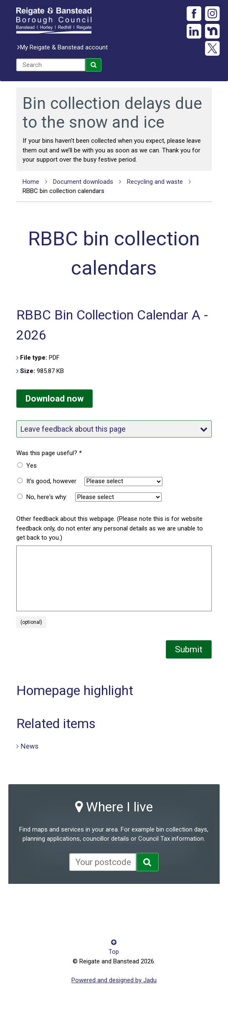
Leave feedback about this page (114, 429)
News (29, 745)
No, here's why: (46, 497)
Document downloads (83, 181)
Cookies (104, 901)
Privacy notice (140, 901)
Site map (177, 901)
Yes (31, 465)
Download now (54, 399)
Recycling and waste (155, 181)
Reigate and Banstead (53, 20)
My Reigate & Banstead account (64, 47)
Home (31, 181)
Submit (189, 649)
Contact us (71, 901)
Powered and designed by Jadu (114, 980)
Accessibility (33, 901)
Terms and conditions (46, 914)
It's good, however (51, 481)
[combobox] (50, 65)
